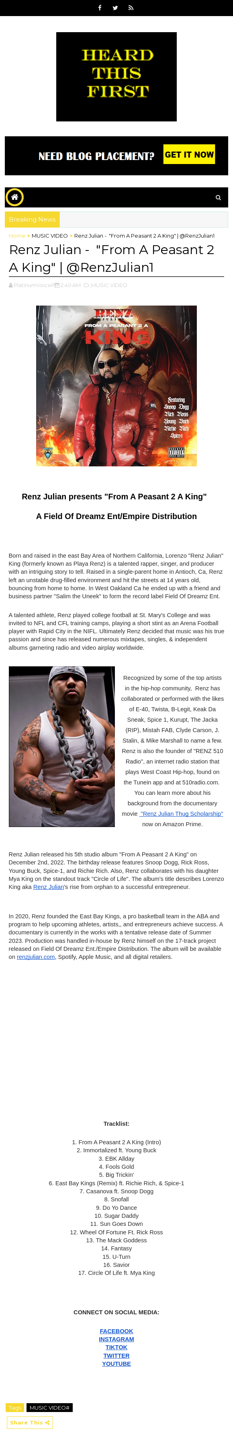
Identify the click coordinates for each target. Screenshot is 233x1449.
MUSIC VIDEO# (49, 1407)
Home (17, 235)
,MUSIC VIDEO (108, 285)
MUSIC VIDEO (50, 235)
